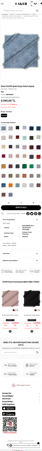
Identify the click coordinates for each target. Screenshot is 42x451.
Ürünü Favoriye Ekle (10, 213)
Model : (7, 94)
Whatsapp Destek (21, 385)
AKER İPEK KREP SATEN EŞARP (11, 16)
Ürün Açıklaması (9, 219)
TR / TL (33, 4)
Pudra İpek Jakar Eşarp (10, 315)
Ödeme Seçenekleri (10, 260)
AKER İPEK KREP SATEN (31, 16)
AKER (34, 14)
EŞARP (12, 14)
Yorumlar (6, 253)
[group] (21, 51)
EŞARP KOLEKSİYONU (23, 14)
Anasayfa (5, 14)
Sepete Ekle (21, 208)
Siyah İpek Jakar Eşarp (32, 315)
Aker (2, 92)
